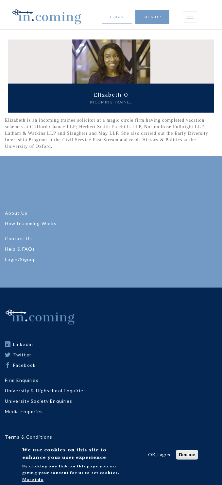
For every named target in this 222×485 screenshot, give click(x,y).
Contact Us (18, 238)
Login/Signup (20, 259)
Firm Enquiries (22, 380)
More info (32, 480)
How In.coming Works (31, 223)
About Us (16, 213)
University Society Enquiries (38, 401)
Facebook (24, 365)
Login (117, 16)
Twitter (22, 354)
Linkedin (23, 344)
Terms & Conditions (28, 437)
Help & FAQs (20, 249)
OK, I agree (160, 456)
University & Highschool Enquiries (45, 390)
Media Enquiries (24, 411)
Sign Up (152, 16)
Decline (187, 456)
